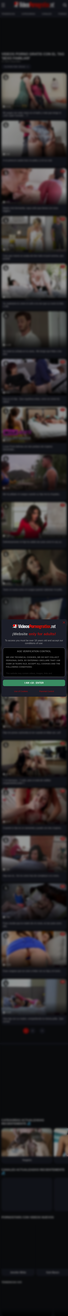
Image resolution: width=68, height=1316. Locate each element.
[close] (64, 622)
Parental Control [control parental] (46, 691)
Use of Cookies (21, 691)
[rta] (33, 692)
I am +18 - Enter (34, 683)
